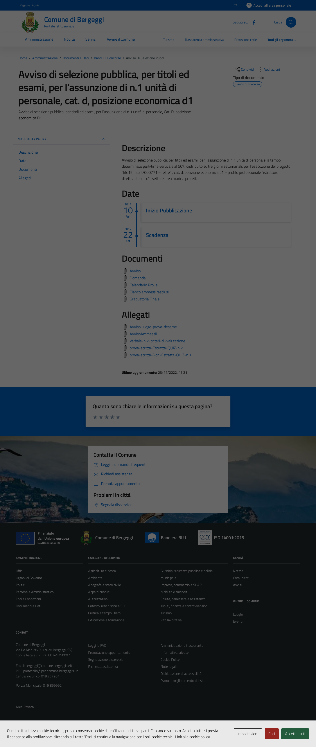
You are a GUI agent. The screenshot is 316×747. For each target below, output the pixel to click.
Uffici (19, 570)
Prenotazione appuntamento (109, 652)
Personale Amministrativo (35, 591)
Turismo (168, 39)
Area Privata (25, 706)
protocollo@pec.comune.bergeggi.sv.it (50, 670)
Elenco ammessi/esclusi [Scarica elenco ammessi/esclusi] (149, 292)
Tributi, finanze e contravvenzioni (184, 606)
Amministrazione (39, 39)
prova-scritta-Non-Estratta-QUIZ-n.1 (160, 355)
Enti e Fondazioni (28, 599)
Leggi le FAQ (97, 645)
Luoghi (238, 614)
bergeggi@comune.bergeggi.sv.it (48, 665)
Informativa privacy (175, 652)
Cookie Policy (170, 659)
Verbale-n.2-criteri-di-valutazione (157, 341)
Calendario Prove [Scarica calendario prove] (144, 285)
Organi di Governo (29, 577)
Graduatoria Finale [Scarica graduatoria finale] (145, 299)
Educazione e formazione (106, 620)
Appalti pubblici (99, 591)
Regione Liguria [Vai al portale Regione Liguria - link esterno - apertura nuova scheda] (29, 5)
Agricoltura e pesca (102, 570)
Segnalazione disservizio (105, 659)
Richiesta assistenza (103, 666)
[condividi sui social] (244, 69)
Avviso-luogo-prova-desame (153, 327)
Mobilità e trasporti (174, 591)
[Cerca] (291, 22)
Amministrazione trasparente (182, 645)
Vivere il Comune (121, 39)
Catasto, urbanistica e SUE (107, 606)
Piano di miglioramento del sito (183, 680)
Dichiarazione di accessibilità (181, 673)
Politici (20, 584)
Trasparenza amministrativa (204, 39)
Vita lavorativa (171, 620)
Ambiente (95, 577)
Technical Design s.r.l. (46, 734)
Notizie (238, 570)
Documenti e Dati (28, 606)
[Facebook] (252, 22)
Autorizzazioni (98, 599)
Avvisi (237, 584)
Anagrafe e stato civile (104, 584)
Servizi (90, 39)
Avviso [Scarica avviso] (135, 271)
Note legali (168, 666)
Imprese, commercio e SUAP (181, 584)
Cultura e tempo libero (104, 613)
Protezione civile (245, 39)
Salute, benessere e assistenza (183, 599)
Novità (69, 39)
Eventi (237, 621)
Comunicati (241, 577)
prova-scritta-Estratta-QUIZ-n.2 (156, 348)
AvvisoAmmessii (143, 334)
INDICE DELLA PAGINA (61, 139)
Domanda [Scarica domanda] (138, 278)
